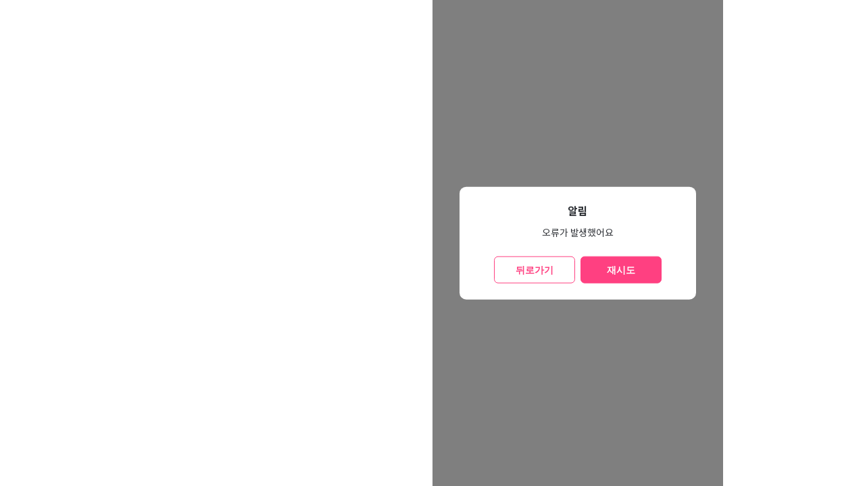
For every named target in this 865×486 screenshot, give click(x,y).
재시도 (621, 269)
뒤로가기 (534, 269)
